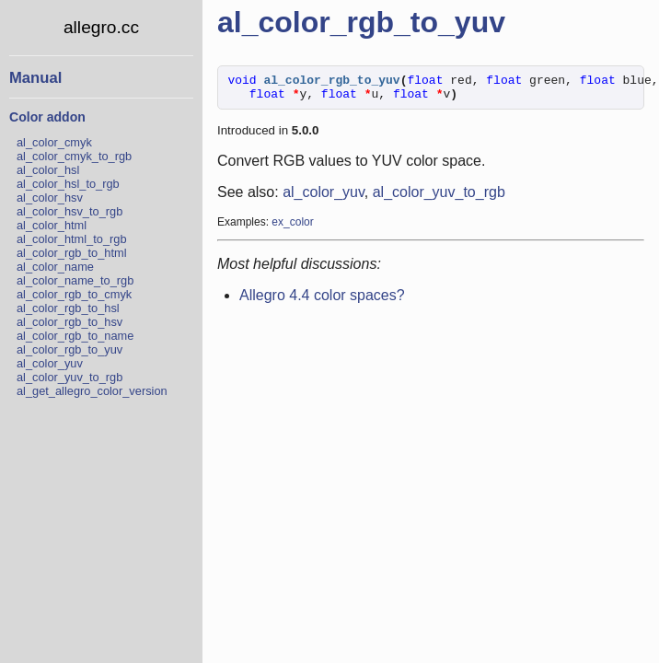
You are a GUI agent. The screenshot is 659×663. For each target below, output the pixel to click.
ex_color (292, 227)
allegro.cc (101, 27)
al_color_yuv (50, 363)
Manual (35, 78)
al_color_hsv (50, 197)
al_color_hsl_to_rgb (68, 184)
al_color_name (55, 266)
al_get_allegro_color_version (92, 391)
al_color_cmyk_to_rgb (74, 156)
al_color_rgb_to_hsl (68, 308)
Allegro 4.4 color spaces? (322, 300)
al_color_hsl (48, 170)
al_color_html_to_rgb (72, 239)
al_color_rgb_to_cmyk (74, 294)
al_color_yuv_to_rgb (69, 377)
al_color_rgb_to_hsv (69, 322)
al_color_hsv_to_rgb (69, 211)
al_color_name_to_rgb (75, 280)
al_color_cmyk (54, 142)
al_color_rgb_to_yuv (69, 349)
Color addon (47, 117)
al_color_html (52, 225)
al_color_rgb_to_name (75, 336)
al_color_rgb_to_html (72, 253)
